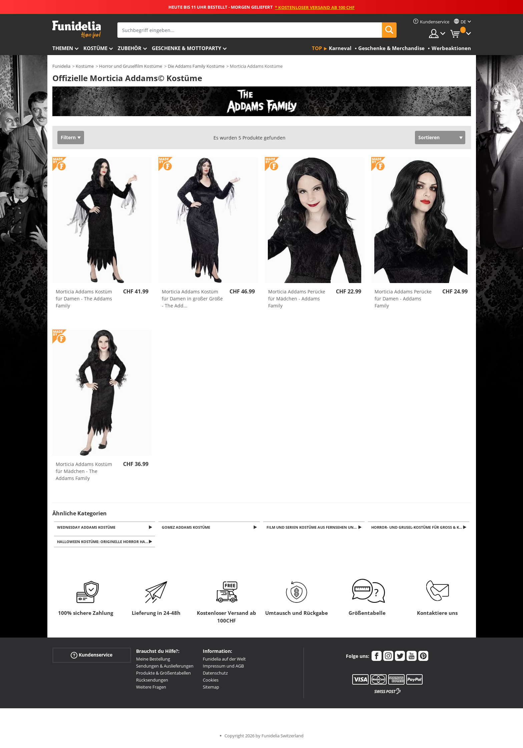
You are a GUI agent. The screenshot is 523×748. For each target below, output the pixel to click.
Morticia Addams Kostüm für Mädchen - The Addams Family (84, 471)
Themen (62, 48)
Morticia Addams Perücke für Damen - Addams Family (403, 298)
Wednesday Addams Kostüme (87, 527)
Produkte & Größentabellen (163, 675)
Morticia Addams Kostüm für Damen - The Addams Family (84, 298)
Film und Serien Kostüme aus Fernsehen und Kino (316, 527)
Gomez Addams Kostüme (187, 527)
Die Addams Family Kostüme (196, 66)
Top (317, 48)
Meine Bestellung (153, 661)
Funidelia (61, 66)
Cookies (210, 682)
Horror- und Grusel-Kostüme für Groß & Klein (420, 527)
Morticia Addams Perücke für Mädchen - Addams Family (296, 298)
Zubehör (129, 48)
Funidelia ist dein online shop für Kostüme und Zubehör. (76, 29)
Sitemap (211, 689)
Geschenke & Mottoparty (186, 48)
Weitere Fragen (151, 689)
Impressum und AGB (223, 668)
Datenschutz (215, 675)
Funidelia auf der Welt (224, 661)
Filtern (68, 137)
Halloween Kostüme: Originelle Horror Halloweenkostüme (106, 543)
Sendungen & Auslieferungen (164, 668)
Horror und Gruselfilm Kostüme (130, 66)
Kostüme (95, 48)
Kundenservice (91, 657)
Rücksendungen (152, 682)
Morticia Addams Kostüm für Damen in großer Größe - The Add (192, 298)
